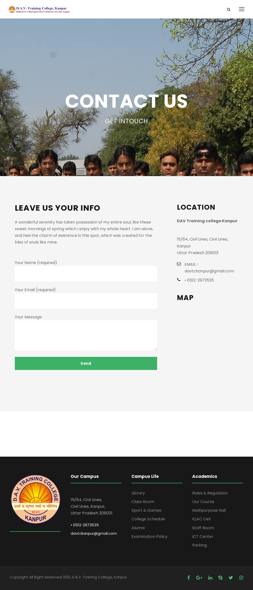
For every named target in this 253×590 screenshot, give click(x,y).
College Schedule (148, 519)
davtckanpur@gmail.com (94, 533)
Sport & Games (146, 510)
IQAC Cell (201, 519)
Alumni (138, 528)
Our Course (203, 502)
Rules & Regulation (210, 493)
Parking (199, 545)
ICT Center (202, 536)
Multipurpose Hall (209, 510)
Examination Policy (149, 536)
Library (138, 493)
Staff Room (203, 528)
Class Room (142, 502)
